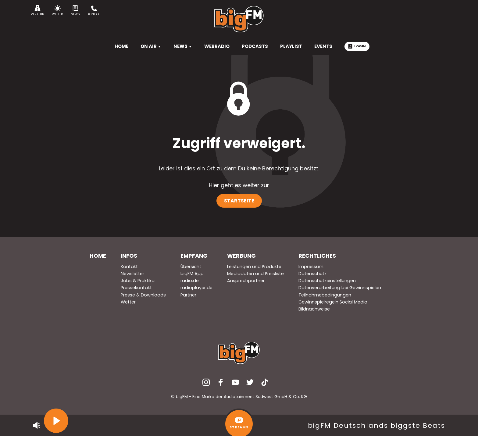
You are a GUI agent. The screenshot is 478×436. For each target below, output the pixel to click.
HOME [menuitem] (121, 46)
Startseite (239, 200)
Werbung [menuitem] (241, 256)
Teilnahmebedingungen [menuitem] (324, 295)
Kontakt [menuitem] (129, 266)
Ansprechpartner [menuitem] (246, 281)
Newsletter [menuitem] (132, 274)
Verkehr (37, 10)
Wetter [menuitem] (128, 302)
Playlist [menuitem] (291, 46)
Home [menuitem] (98, 256)
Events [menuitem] (323, 46)
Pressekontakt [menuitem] (136, 288)
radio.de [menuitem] (189, 281)
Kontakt (94, 10)
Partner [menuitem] (188, 295)
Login (357, 46)
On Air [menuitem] (151, 46)
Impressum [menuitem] (310, 266)
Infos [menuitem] (129, 256)
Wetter (57, 10)
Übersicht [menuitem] (190, 266)
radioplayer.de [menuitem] (196, 288)
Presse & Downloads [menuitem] (143, 295)
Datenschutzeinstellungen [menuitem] (327, 281)
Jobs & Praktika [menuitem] (138, 281)
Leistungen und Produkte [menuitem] (254, 266)
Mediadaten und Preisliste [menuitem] (255, 274)
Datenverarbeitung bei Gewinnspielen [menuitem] (339, 288)
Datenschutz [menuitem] (312, 274)
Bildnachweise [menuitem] (314, 309)
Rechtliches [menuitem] (317, 256)
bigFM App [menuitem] (192, 274)
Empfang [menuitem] (194, 256)
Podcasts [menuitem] (255, 46)
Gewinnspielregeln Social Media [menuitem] (332, 302)
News (75, 10)
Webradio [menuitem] (217, 46)
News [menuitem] (182, 46)
